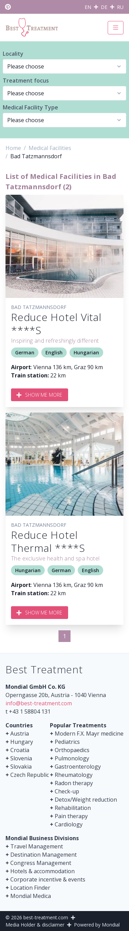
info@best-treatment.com (39, 703)
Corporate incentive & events (47, 879)
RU (120, 7)
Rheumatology (74, 775)
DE (104, 7)
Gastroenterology (78, 766)
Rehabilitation (73, 808)
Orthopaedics (72, 750)
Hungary (21, 742)
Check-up (67, 791)
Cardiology (69, 824)
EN (88, 7)
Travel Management (36, 846)
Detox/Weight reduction (86, 799)
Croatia (19, 750)
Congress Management (40, 863)
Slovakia (21, 766)
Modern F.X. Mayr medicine (89, 733)
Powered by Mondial (97, 924)
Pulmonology (72, 758)
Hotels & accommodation (42, 871)
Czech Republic (29, 775)
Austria (19, 733)
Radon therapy (74, 783)
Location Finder (30, 887)
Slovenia (21, 758)
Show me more (39, 395)
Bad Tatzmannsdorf (38, 307)
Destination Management (43, 854)
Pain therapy (71, 816)
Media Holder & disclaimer (35, 924)
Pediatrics (67, 742)
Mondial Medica (30, 896)
